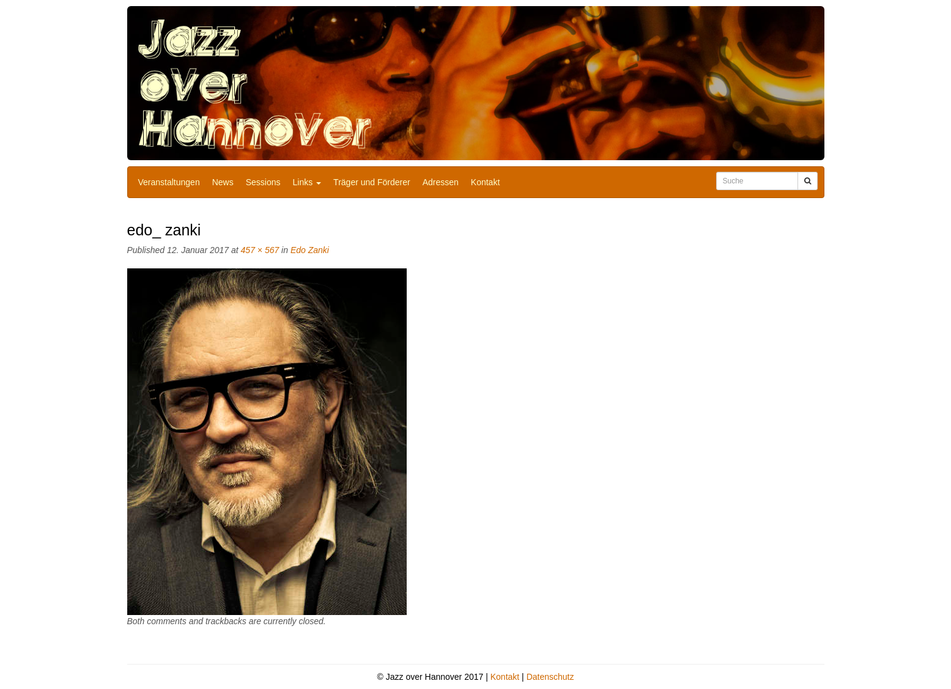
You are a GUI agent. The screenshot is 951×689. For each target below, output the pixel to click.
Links (307, 182)
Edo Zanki (309, 250)
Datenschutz (550, 677)
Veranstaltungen (169, 182)
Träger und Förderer (371, 182)
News (223, 182)
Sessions (263, 182)
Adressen (441, 182)
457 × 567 (260, 250)
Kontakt (485, 182)
